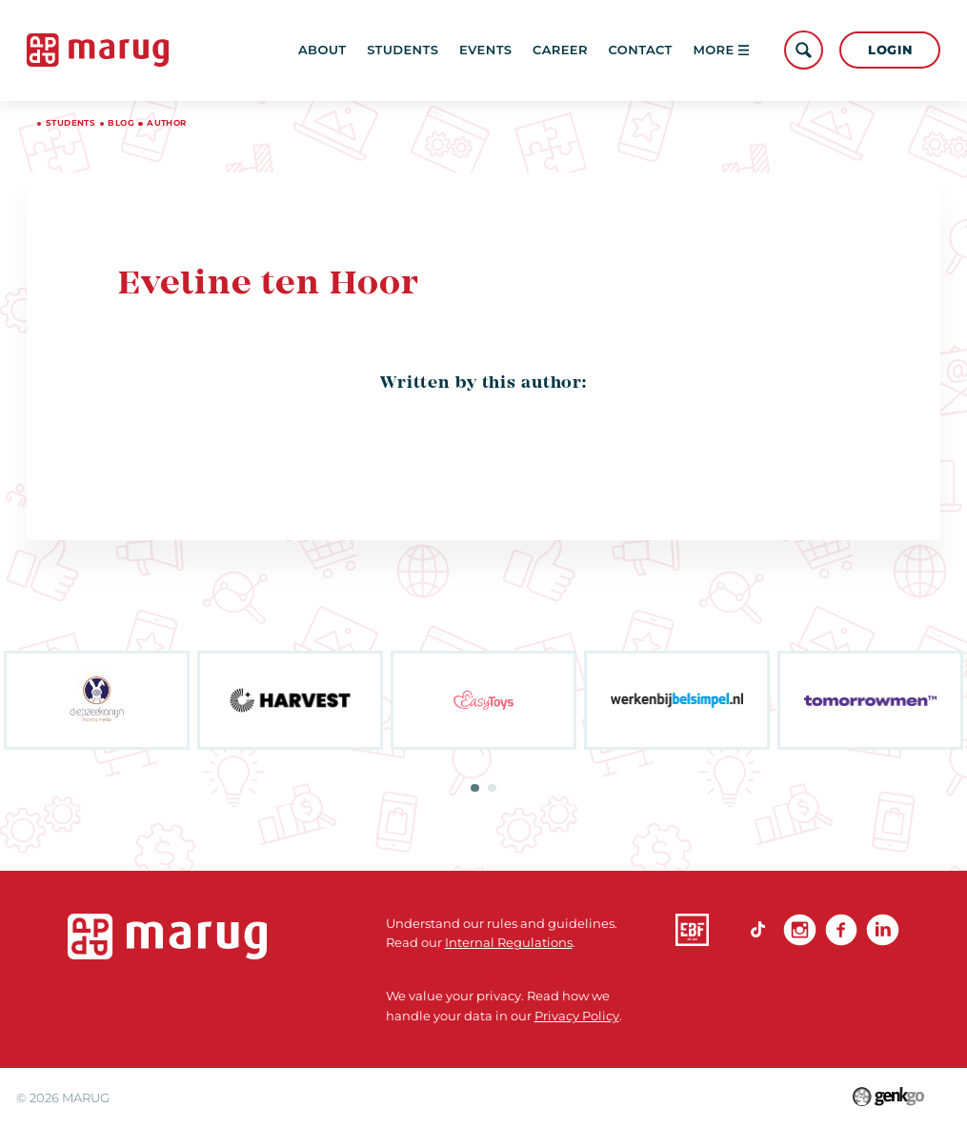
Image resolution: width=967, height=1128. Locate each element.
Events (485, 49)
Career (560, 49)
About (322, 49)
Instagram (799, 930)
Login (890, 49)
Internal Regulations (509, 942)
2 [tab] (492, 788)
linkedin (882, 930)
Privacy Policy (576, 1015)
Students (402, 49)
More (721, 49)
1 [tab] (475, 788)
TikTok (759, 930)
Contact (641, 49)
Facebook (841, 930)
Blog (121, 123)
